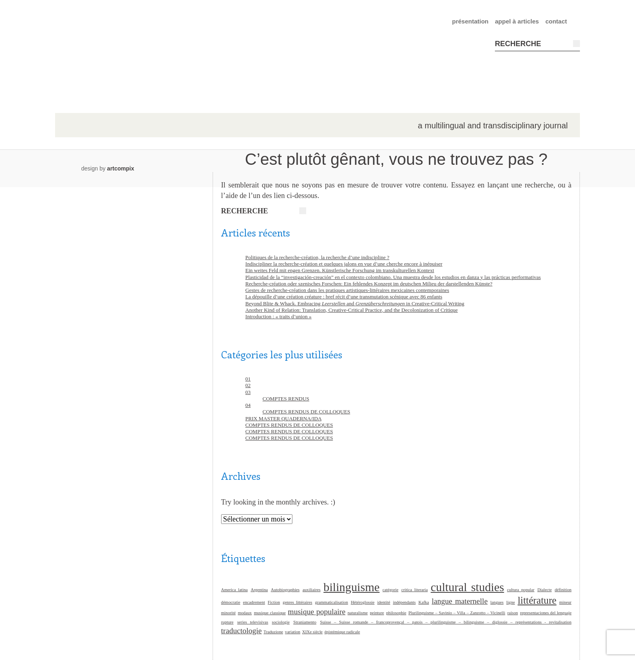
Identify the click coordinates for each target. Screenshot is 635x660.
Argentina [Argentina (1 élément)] (259, 590)
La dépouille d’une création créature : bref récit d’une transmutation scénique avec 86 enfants (343, 297)
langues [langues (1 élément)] (497, 602)
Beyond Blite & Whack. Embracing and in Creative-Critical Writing (355, 303)
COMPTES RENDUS (285, 399)
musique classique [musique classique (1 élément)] (270, 613)
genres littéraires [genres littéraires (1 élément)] (297, 602)
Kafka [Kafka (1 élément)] (423, 602)
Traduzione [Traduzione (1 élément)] (273, 632)
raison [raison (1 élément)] (512, 613)
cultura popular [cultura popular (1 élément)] (521, 590)
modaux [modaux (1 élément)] (244, 613)
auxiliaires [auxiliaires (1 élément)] (311, 590)
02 (248, 385)
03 (248, 392)
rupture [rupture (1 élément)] (227, 622)
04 (248, 405)
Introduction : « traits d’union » (278, 316)
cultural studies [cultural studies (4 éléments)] (467, 587)
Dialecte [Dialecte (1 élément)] (544, 590)
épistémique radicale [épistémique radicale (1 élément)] (342, 632)
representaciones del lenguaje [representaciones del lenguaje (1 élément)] (545, 613)
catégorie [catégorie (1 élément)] (390, 590)
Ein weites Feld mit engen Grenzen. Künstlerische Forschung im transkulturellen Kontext (339, 270)
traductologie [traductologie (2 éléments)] (241, 630)
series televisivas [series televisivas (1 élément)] (252, 622)
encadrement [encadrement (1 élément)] (254, 602)
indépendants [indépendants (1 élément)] (404, 602)
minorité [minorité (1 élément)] (228, 613)
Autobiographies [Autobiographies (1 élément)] (285, 590)
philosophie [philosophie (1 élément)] (396, 613)
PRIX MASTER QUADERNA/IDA (283, 418)
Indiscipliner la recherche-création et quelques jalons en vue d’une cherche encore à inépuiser (344, 264)
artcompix (120, 168)
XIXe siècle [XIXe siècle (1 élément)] (312, 632)
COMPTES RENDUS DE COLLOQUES (306, 412)
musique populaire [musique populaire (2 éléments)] (316, 611)
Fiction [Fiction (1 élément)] (274, 602)
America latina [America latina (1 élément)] (234, 590)
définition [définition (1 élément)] (563, 590)
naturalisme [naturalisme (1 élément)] (357, 613)
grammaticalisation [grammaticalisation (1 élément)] (331, 602)
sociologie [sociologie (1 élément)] (281, 622)
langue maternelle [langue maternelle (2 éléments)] (460, 601)
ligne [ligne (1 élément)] (510, 602)
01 (248, 379)
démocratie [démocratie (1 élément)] (230, 602)
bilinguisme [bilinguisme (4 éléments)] (352, 587)
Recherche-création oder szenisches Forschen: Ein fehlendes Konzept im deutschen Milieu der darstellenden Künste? (368, 284)
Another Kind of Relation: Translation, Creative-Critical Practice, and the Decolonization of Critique (351, 310)
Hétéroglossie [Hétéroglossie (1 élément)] (363, 602)
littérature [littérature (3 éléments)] (537, 600)
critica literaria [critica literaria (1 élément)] (414, 590)
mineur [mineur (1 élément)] (565, 602)
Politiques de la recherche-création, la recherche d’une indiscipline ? (317, 257)
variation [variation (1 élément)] (292, 632)
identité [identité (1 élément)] (383, 602)
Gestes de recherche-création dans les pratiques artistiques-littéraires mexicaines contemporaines (347, 290)
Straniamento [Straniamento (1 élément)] (304, 622)
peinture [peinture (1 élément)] (377, 613)
